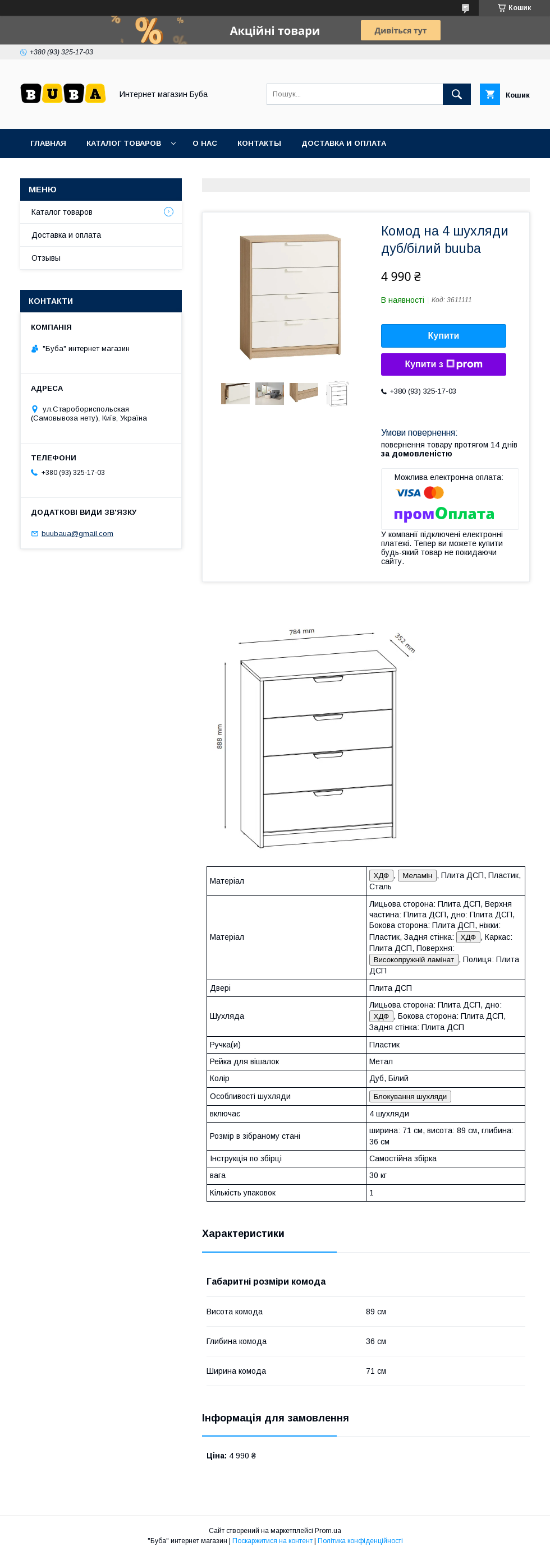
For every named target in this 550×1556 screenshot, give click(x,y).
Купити (444, 335)
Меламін (417, 875)
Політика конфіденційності (360, 1541)
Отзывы (46, 257)
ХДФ (381, 875)
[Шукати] (457, 94)
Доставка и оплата (343, 143)
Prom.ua (328, 1531)
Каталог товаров (123, 143)
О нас (204, 143)
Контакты (259, 143)
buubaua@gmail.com (77, 533)
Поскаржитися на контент (272, 1541)
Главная (48, 143)
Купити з (443, 364)
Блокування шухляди (410, 1096)
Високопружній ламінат (414, 959)
